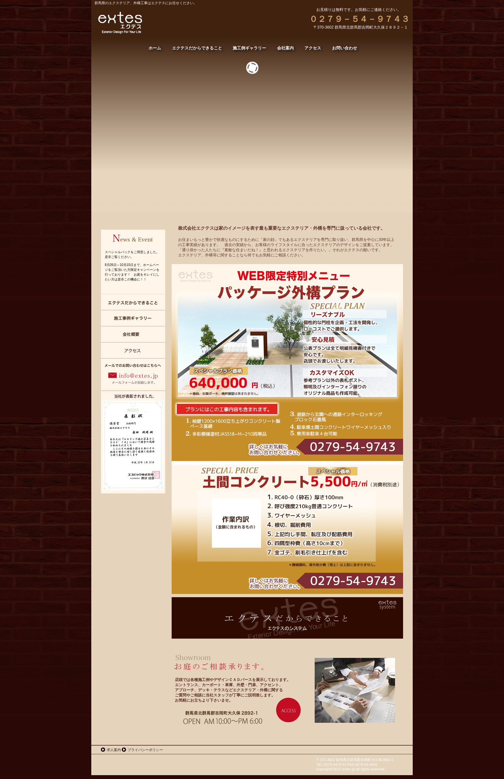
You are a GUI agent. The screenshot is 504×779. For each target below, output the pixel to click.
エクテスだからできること (133, 302)
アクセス (133, 350)
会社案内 (133, 334)
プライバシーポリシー (145, 750)
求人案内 (114, 750)
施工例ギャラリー (133, 318)
